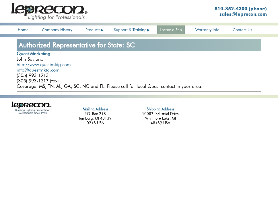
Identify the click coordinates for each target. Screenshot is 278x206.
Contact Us (242, 29)
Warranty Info (207, 29)
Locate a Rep (171, 29)
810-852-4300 (241, 8)
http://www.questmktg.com (44, 64)
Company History (57, 29)
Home (23, 29)
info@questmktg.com (38, 70)
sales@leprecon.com (243, 14)
